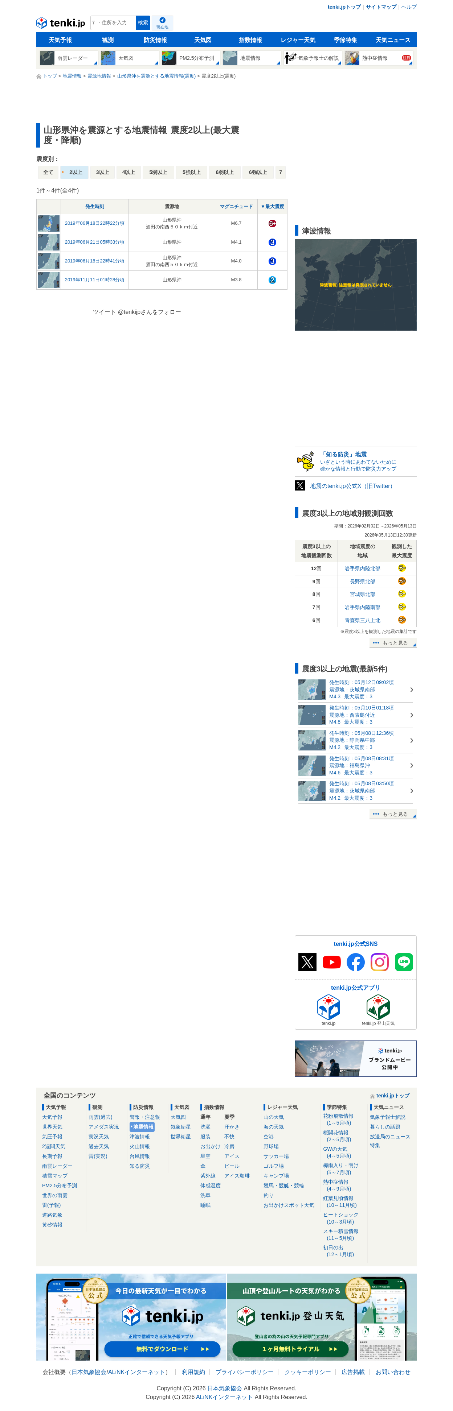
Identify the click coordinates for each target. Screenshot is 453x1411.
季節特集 (345, 40)
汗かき (232, 1127)
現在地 (162, 27)
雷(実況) (98, 1156)
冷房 (229, 1146)
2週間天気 (53, 1146)
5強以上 (192, 172)
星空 (205, 1156)
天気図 (203, 40)
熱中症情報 (344, 1185)
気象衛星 (181, 1127)
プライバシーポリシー (245, 1372)
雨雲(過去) (100, 1117)
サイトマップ (381, 7)
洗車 (205, 1195)
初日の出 (344, 1251)
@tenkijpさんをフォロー (149, 312)
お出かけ (210, 1146)
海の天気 (274, 1127)
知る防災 (140, 1166)
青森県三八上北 (362, 620)
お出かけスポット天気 (289, 1205)
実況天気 (99, 1136)
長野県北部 (362, 581)
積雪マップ (55, 1176)
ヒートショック (344, 1218)
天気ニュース (393, 40)
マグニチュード (236, 206)
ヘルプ (409, 7)
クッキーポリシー (308, 1372)
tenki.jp (61, 25)
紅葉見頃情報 (344, 1202)
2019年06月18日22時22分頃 (95, 223)
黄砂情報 (52, 1225)
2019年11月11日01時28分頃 (95, 279)
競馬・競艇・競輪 (284, 1185)
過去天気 (99, 1146)
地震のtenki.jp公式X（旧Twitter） (353, 486)
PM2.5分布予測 (59, 1185)
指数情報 (250, 40)
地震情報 (143, 1127)
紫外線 (208, 1176)
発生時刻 (94, 206)
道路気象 (52, 1215)
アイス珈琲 (237, 1176)
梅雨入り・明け (344, 1169)
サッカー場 (276, 1156)
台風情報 (140, 1156)
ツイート (104, 312)
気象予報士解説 (387, 1117)
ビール (232, 1166)
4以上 (128, 172)
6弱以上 (225, 172)
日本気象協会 (89, 1372)
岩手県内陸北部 (362, 568)
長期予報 (52, 1156)
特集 (375, 1145)
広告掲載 (353, 1372)
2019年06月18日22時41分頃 (95, 261)
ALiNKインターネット (136, 1372)
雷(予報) (51, 1205)
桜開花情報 (344, 1136)
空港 (269, 1136)
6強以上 (258, 172)
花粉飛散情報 (344, 1119)
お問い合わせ (393, 1372)
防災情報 (155, 40)
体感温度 (210, 1185)
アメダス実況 (104, 1127)
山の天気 (274, 1117)
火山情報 (140, 1146)
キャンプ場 (276, 1176)
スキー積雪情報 (344, 1235)
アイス (232, 1156)
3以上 (102, 172)
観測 (108, 40)
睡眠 (205, 1205)
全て (48, 172)
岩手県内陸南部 (362, 607)
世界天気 (52, 1127)
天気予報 (60, 40)
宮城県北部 (362, 594)
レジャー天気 (298, 40)
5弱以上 (158, 172)
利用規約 (193, 1372)
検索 (143, 22)
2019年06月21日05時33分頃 (95, 242)
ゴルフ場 (274, 1166)
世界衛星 (181, 1136)
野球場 (271, 1146)
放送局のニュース (390, 1136)
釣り (269, 1195)
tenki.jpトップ (344, 7)
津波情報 (140, 1136)
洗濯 (205, 1127)
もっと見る (395, 643)
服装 (205, 1136)
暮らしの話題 (385, 1127)
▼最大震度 (272, 206)
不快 (229, 1136)
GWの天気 (344, 1152)
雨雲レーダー (57, 1166)
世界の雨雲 (55, 1195)
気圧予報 (52, 1136)
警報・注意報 (145, 1117)
